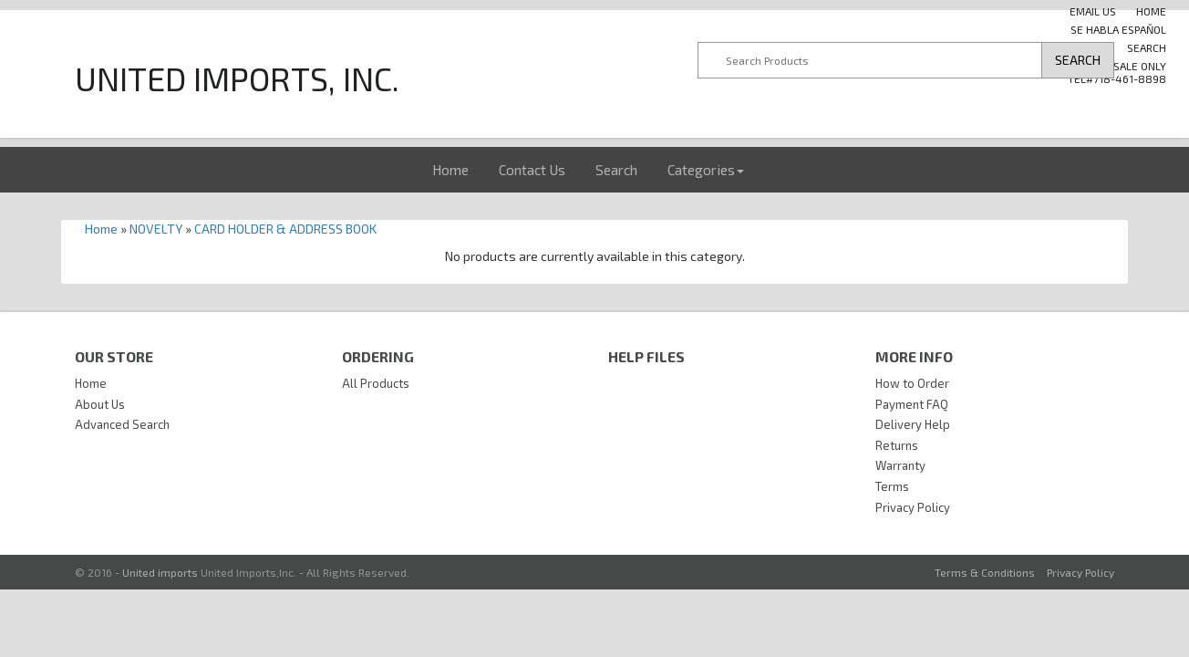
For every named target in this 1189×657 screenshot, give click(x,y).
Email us (1093, 11)
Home (450, 170)
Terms (892, 486)
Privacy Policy (912, 507)
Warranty (900, 465)
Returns (896, 445)
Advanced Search (122, 424)
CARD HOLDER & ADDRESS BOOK (285, 228)
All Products (375, 383)
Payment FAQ (911, 404)
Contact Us (532, 170)
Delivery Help (912, 424)
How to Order (912, 383)
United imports (160, 572)
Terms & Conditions (985, 572)
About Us (100, 404)
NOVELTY (155, 228)
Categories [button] (705, 170)
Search (1146, 47)
